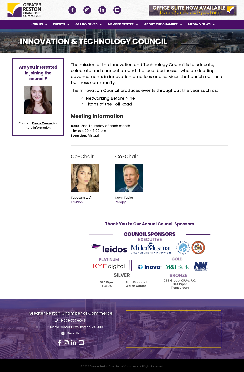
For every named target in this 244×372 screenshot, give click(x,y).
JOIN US (37, 24)
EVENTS (59, 24)
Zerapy (120, 202)
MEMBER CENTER (121, 24)
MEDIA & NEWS (199, 24)
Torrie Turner (42, 123)
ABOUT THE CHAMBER (161, 24)
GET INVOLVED (86, 24)
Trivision (77, 202)
